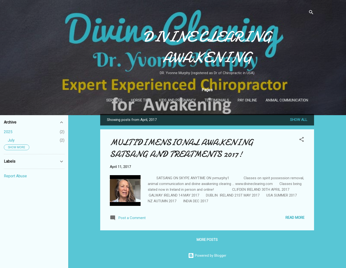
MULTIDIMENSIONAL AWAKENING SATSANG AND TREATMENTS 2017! (181, 148)
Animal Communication (287, 100)
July (11, 140)
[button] (301, 140)
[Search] (311, 13)
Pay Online (247, 100)
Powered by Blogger (207, 255)
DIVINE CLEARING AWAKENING (207, 47)
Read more (294, 217)
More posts (207, 240)
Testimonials (216, 100)
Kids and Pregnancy (177, 100)
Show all (298, 120)
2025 (8, 132)
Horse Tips (140, 100)
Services (114, 100)
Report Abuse (15, 176)
